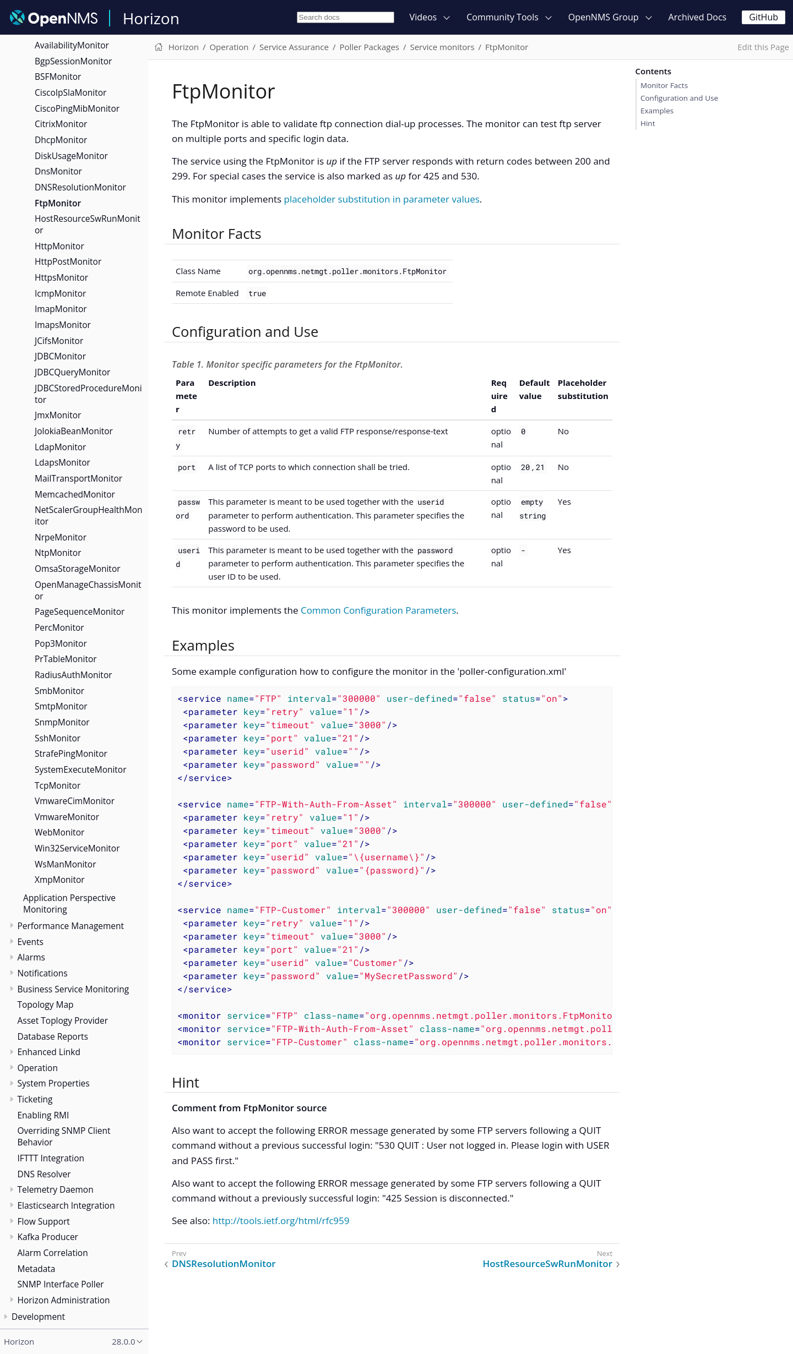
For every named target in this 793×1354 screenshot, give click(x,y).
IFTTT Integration (51, 1158)
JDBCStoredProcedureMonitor (88, 394)
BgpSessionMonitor (73, 61)
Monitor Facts (664, 85)
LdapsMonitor (62, 462)
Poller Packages (369, 46)
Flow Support (44, 1221)
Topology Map (46, 1004)
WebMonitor (59, 832)
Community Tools (502, 17)
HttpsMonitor (61, 277)
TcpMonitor (57, 785)
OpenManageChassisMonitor (88, 590)
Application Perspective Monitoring (69, 903)
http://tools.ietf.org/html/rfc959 (281, 1220)
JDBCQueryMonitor (72, 372)
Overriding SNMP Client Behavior (64, 1136)
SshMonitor (57, 738)
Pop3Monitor (61, 643)
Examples (656, 111)
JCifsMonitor (59, 341)
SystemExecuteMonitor (81, 769)
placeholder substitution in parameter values (381, 199)
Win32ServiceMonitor (77, 848)
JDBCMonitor (60, 356)
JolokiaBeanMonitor (74, 431)
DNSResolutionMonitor (80, 187)
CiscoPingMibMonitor (77, 108)
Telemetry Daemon (56, 1189)
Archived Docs (698, 17)
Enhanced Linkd (49, 1052)
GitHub (763, 17)
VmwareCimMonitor (75, 801)
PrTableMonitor (66, 659)
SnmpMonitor (62, 722)
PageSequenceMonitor (79, 611)
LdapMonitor (60, 447)
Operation (38, 1068)
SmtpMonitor (61, 706)
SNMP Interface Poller (61, 1284)
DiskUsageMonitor (71, 156)
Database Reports (53, 1036)
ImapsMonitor (63, 325)
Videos (423, 17)
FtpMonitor (58, 203)
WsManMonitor (65, 864)
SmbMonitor (59, 691)
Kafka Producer (48, 1237)
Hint (647, 123)
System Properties (54, 1083)
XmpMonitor (60, 879)
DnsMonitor (58, 171)
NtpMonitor (58, 553)
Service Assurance (294, 46)
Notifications (43, 973)
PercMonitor (59, 627)
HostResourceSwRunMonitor (87, 224)
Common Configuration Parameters (378, 610)
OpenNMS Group (603, 17)
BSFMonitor (58, 76)
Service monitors (442, 46)
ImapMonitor (61, 309)
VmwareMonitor (67, 817)
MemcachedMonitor (75, 494)
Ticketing (35, 1099)
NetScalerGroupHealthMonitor (89, 515)
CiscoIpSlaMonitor (70, 92)
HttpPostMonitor (68, 261)
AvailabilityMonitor (72, 45)
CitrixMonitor (61, 124)
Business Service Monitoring (73, 989)
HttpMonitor (59, 246)
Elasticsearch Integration (66, 1205)
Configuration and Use (679, 98)
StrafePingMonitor (71, 753)
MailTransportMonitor (78, 478)
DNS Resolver (44, 1174)
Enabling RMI (43, 1115)
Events (31, 942)
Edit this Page (763, 46)
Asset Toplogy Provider (63, 1020)
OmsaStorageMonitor (78, 569)
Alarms (31, 957)
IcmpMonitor (60, 293)
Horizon (151, 18)
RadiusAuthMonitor (73, 675)
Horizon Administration (64, 1300)
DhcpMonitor (61, 140)
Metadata (37, 1269)
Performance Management (71, 926)
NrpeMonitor (60, 537)
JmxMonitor (58, 415)
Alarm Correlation (53, 1253)
